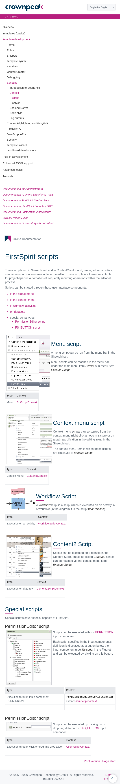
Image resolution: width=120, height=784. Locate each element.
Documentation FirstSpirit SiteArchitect (26, 200)
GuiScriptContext (27, 402)
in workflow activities (23, 305)
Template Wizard (17, 145)
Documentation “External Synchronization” (28, 223)
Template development (16, 39)
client (15, 97)
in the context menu (22, 299)
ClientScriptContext (78, 746)
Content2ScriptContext (50, 588)
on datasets (17, 311)
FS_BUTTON (90, 728)
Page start (108, 761)
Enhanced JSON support (18, 163)
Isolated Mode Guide (15, 217)
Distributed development (21, 150)
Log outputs (17, 117)
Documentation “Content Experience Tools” (28, 194)
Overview (8, 26)
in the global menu (22, 293)
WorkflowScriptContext (52, 523)
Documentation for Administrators (23, 188)
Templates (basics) (14, 33)
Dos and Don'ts (19, 107)
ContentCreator (16, 71)
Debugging (13, 77)
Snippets (12, 55)
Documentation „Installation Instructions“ (27, 211)
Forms (11, 44)
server (16, 102)
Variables (12, 66)
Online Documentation (27, 239)
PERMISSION (104, 632)
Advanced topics (13, 169)
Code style (16, 112)
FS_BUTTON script (27, 327)
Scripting (12, 82)
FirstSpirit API (15, 128)
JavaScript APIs (16, 134)
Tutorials (8, 176)
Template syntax (16, 61)
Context (14, 92)
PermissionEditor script (30, 321)
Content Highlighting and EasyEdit (27, 123)
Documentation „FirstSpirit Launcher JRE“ (28, 206)
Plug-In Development (15, 156)
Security (12, 139)
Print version (92, 761)
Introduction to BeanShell (25, 87)
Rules (10, 50)
